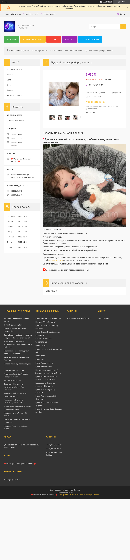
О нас (53, 39)
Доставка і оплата (90, 39)
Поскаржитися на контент (68, 495)
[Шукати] (123, 26)
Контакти (69, 39)
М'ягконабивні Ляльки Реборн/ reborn (66, 50)
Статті (9, 80)
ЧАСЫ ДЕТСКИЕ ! (41, 342)
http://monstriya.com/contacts (79, 318)
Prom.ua (77, 490)
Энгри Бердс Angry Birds (13, 325)
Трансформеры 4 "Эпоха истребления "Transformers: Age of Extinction (18, 344)
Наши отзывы (103, 318)
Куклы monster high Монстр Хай (48, 318)
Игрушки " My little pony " (45, 322)
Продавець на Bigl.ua (65, 492)
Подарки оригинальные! (14, 370)
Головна (11, 39)
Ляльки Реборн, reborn (38, 50)
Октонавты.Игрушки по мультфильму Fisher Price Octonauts (14, 387)
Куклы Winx (40, 356)
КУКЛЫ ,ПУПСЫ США (43, 339)
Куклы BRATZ (40, 359)
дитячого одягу (56, 260)
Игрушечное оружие (12, 380)
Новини (10, 75)
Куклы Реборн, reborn (44, 363)
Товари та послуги (32, 39)
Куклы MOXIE (40, 346)
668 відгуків (107, 2)
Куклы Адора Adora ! (43, 367)
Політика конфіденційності (89, 495)
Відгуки (10, 90)
